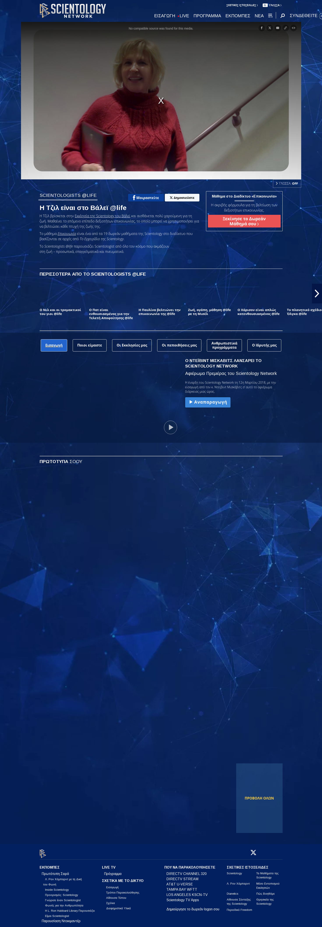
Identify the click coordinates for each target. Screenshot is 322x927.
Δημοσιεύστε (182, 198)
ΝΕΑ (259, 15)
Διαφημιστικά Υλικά (118, 906)
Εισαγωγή (112, 885)
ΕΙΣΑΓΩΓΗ (164, 15)
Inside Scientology (57, 887)
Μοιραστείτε (146, 197)
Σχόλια (110, 900)
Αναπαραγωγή (207, 402)
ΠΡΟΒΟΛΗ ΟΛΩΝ (259, 798)
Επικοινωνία (67, 233)
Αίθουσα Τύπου (116, 895)
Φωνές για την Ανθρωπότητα (64, 903)
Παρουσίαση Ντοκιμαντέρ (61, 918)
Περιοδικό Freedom (239, 907)
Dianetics (232, 891)
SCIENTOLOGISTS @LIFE (68, 195)
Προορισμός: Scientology (61, 892)
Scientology (234, 871)
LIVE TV (109, 865)
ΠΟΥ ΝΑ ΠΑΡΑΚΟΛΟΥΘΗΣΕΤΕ (189, 865)
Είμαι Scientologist (57, 913)
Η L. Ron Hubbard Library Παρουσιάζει (70, 908)
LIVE (184, 15)
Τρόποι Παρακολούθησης (122, 890)
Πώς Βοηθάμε (265, 891)
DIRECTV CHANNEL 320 (186, 871)
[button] (317, 293)
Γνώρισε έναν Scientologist (63, 897)
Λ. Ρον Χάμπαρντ (238, 881)
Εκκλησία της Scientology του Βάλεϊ (102, 215)
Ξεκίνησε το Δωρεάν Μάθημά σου (244, 221)
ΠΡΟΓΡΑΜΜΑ (207, 15)
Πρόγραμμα (112, 871)
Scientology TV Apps (182, 897)
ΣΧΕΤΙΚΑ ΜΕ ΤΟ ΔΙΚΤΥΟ (123, 878)
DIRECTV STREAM (182, 876)
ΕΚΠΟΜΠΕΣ (237, 15)
